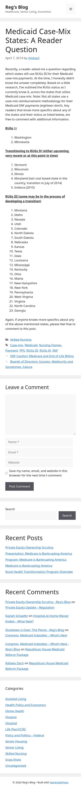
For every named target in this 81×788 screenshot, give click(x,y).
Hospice (11, 717)
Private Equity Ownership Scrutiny (29, 547)
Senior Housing (16, 741)
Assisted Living (15, 699)
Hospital (11, 723)
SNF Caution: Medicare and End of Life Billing (42, 356)
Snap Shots (13, 759)
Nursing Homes (50, 345)
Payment (11, 350)
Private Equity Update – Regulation (29, 607)
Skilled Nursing (20, 339)
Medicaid (31, 345)
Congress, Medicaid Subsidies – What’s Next (36, 635)
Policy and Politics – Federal (24, 735)
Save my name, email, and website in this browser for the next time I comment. (38, 473)
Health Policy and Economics (25, 705)
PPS (22, 350)
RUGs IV (45, 350)
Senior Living (14, 747)
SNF (55, 350)
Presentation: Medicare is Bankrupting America (38, 553)
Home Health (14, 711)
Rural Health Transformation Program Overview (39, 572)
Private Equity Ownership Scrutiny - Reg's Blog (38, 602)
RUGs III (32, 350)
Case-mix (16, 345)
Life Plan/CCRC (15, 729)
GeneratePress (59, 782)
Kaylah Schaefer (16, 616)
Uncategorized (15, 766)
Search (10, 509)
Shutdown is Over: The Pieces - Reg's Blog (34, 630)
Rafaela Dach (14, 663)
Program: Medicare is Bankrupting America (35, 559)
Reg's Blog (16, 7)
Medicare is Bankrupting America (28, 566)
